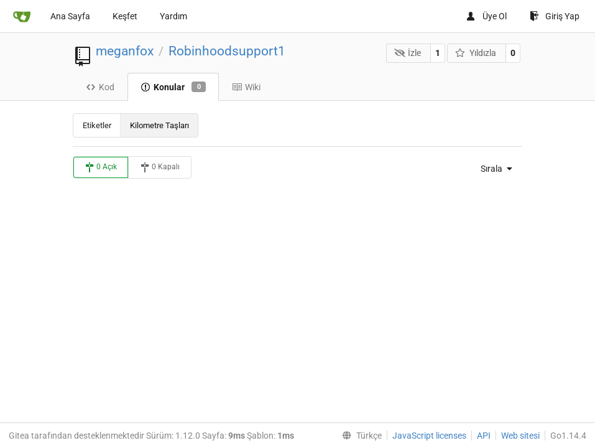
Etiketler (97, 125)
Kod (100, 87)
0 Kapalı (160, 167)
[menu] (493, 168)
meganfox (125, 51)
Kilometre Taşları (159, 125)
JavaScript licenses (429, 436)
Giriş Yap (554, 16)
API (484, 436)
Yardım (173, 16)
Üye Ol (486, 16)
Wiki (246, 87)
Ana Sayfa (70, 16)
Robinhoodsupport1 (226, 51)
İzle (408, 53)
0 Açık (101, 167)
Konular (173, 87)
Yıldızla (475, 53)
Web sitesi (520, 436)
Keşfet (125, 16)
